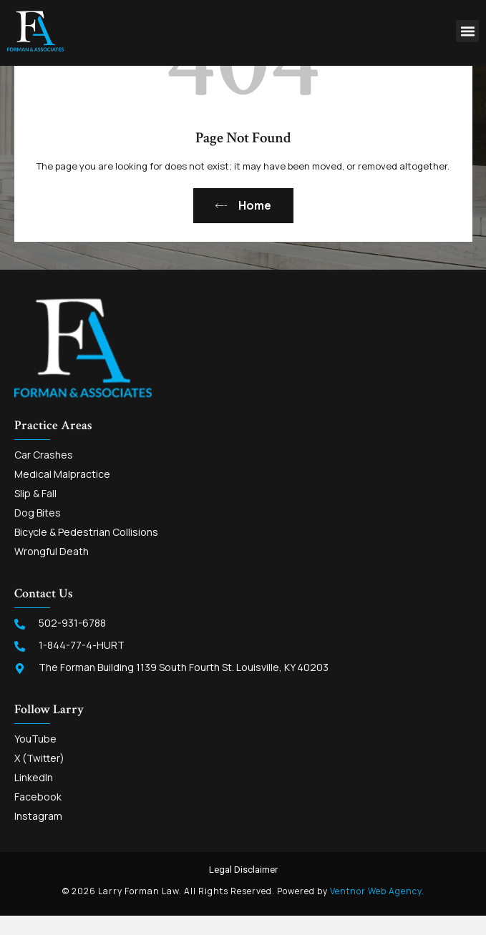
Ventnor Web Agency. (377, 909)
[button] (467, 31)
